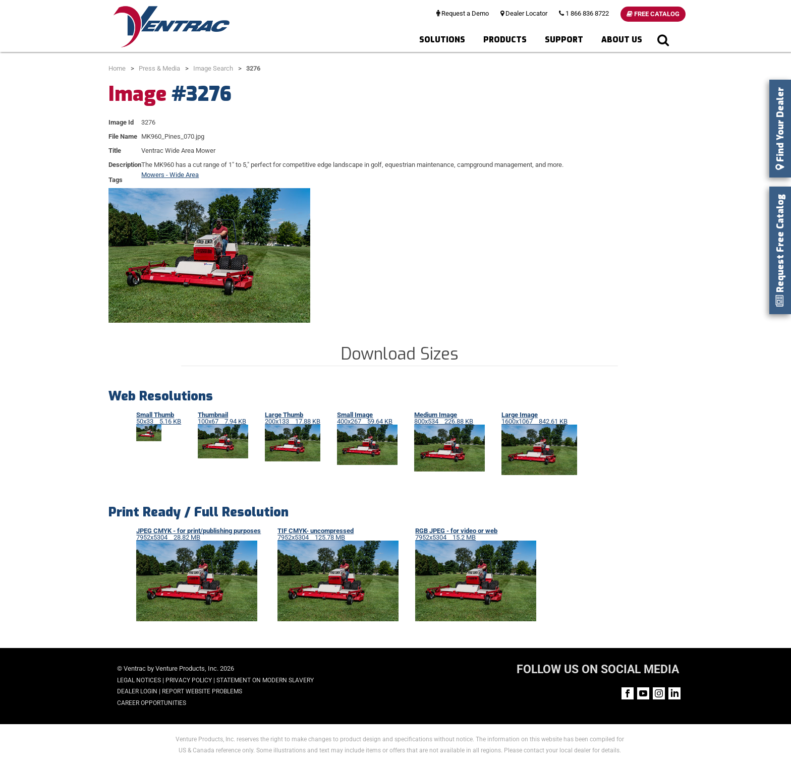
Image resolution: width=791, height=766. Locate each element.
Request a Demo (462, 13)
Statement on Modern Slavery (265, 680)
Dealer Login (137, 691)
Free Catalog (653, 14)
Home (117, 68)
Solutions (442, 39)
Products (505, 39)
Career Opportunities (151, 702)
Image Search (213, 68)
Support (564, 39)
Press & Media (159, 68)
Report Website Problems (202, 691)
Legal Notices (139, 680)
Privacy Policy (188, 680)
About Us (621, 39)
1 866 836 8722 (584, 13)
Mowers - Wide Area (170, 175)
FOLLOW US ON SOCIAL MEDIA (598, 669)
